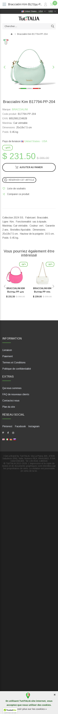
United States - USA (34, 141)
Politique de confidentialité (16, 368)
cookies (46, 704)
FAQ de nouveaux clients (15, 394)
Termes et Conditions (14, 362)
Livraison (7, 350)
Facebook (20, 426)
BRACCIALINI (20, 109)
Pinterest (7, 426)
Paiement (7, 356)
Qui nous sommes (11, 388)
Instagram (33, 426)
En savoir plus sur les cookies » (29, 708)
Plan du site (8, 406)
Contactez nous (10, 400)
